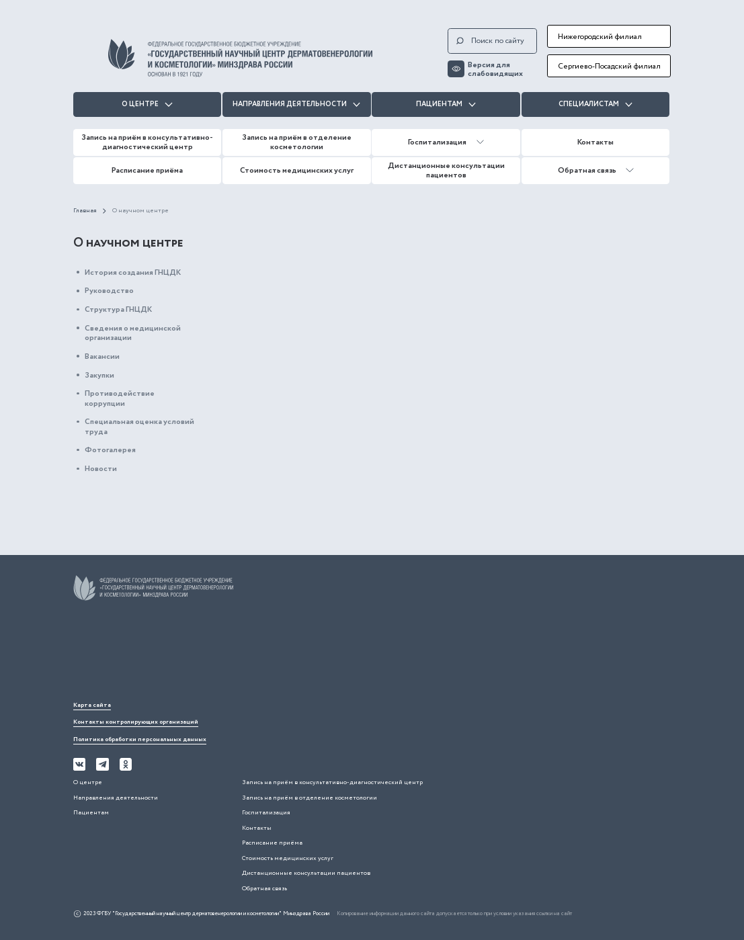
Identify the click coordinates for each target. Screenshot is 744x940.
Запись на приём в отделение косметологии (297, 142)
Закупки (99, 375)
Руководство (109, 290)
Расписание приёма (147, 170)
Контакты (595, 142)
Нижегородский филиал (600, 36)
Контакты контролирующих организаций (135, 722)
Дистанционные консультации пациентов (446, 170)
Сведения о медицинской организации (133, 333)
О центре (147, 104)
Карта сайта (92, 705)
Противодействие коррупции (120, 398)
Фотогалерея (110, 450)
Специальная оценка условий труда (139, 426)
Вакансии (102, 356)
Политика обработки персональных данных (139, 739)
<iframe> (174, 654)
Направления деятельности (296, 104)
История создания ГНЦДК (133, 272)
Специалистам (595, 104)
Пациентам (446, 104)
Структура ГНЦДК (118, 309)
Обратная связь (596, 170)
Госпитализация (446, 142)
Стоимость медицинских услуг (297, 170)
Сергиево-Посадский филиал (609, 66)
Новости (101, 468)
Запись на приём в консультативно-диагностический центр (147, 142)
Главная (85, 211)
